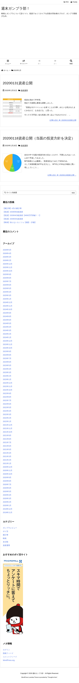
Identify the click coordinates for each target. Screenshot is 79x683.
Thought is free (52, 677)
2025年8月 (7, 278)
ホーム (6, 70)
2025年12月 (7, 264)
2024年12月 (7, 302)
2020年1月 (7, 505)
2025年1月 (7, 299)
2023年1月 (7, 379)
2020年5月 (7, 491)
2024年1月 (7, 337)
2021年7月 (7, 442)
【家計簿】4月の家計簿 (12, 208)
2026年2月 (7, 260)
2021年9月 (7, 435)
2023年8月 (7, 355)
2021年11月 (7, 428)
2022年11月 (7, 386)
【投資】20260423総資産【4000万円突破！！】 (22, 215)
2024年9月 (7, 313)
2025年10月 (7, 271)
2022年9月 (7, 393)
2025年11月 (7, 267)
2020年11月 (7, 470)
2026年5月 (7, 250)
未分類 (5, 542)
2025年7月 (7, 281)
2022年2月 (7, 418)
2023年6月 (7, 362)
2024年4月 (7, 327)
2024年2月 (7, 334)
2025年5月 (7, 288)
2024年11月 (7, 306)
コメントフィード (10, 657)
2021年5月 (7, 449)
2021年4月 (7, 453)
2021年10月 (7, 432)
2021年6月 (7, 446)
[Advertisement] (39, 39)
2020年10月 (7, 474)
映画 (4, 538)
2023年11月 (7, 344)
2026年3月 (7, 257)
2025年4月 (7, 292)
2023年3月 (7, 372)
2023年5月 (7, 365)
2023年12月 (7, 341)
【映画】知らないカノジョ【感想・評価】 (19, 222)
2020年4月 (7, 495)
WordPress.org (9, 660)
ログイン (6, 650)
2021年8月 (7, 439)
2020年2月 (7, 502)
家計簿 (5, 535)
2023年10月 (7, 348)
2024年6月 (7, 320)
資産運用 (24, 90)
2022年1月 (7, 421)
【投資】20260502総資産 (13, 212)
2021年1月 (7, 463)
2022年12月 (7, 383)
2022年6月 (7, 404)
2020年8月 (7, 481)
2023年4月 (7, 369)
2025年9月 (7, 274)
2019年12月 (7, 509)
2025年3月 (7, 295)
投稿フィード (8, 653)
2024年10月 (7, 309)
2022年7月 (7, 400)
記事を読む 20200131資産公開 (63, 120)
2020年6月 (7, 488)
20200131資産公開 (18, 83)
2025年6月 (7, 285)
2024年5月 (7, 323)
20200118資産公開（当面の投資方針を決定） (39, 138)
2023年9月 (7, 351)
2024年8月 (7, 316)
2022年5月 (7, 407)
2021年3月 (7, 456)
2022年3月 (7, 414)
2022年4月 (7, 411)
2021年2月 (7, 460)
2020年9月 (7, 477)
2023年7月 (7, 358)
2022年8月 (7, 397)
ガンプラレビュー (10, 528)
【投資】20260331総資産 (13, 219)
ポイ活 (5, 531)
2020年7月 (7, 484)
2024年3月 (7, 330)
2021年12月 (7, 425)
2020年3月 (7, 498)
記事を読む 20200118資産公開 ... (62, 175)
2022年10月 (7, 390)
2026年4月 (7, 253)
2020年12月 (7, 467)
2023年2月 (7, 376)
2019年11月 (7, 512)
